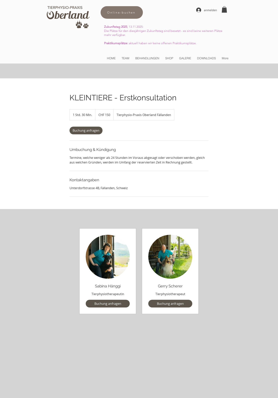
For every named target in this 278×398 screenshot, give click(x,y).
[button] (224, 9)
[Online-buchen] (122, 12)
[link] (86, 130)
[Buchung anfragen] (108, 303)
